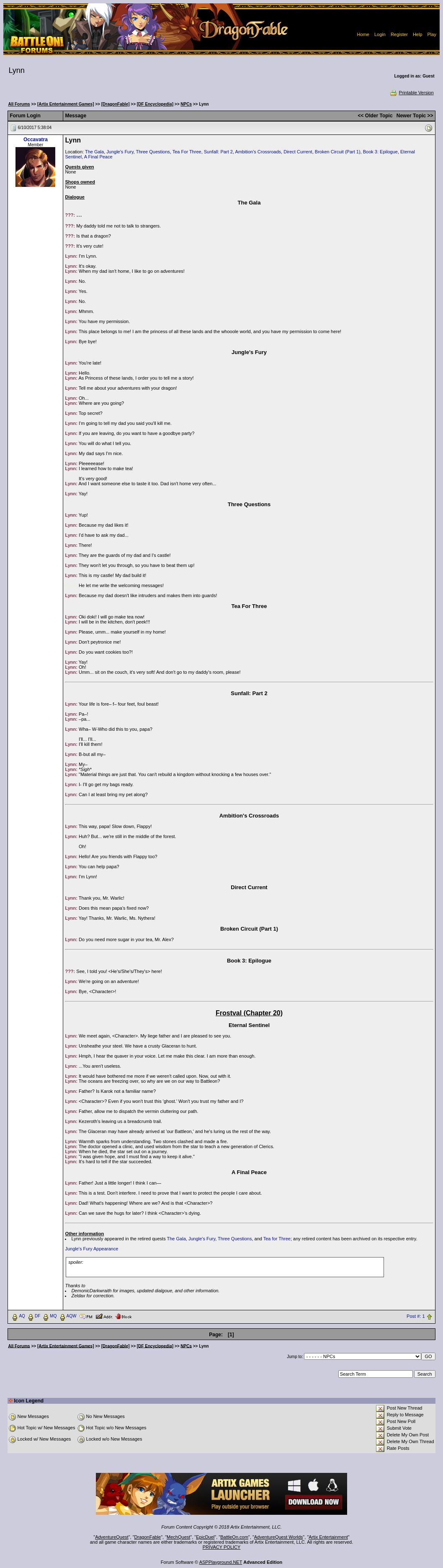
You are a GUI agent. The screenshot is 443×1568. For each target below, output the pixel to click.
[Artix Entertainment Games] (65, 104)
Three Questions (153, 151)
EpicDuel (205, 1537)
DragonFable (147, 1537)
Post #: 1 (416, 1316)
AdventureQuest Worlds (278, 1537)
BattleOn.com (234, 1537)
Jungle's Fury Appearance (91, 1248)
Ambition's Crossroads (258, 151)
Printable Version (411, 92)
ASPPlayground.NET (220, 1562)
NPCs (186, 104)
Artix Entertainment (328, 1537)
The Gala (94, 151)
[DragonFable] (115, 104)
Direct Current (297, 151)
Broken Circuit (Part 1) (338, 151)
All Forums (19, 104)
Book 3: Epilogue (380, 151)
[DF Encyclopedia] (155, 104)
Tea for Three (277, 1238)
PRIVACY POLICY (222, 1547)
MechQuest (178, 1537)
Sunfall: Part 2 (218, 151)
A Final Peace (98, 156)
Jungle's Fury (119, 151)
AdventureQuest (112, 1537)
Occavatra (35, 139)
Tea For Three (187, 151)
